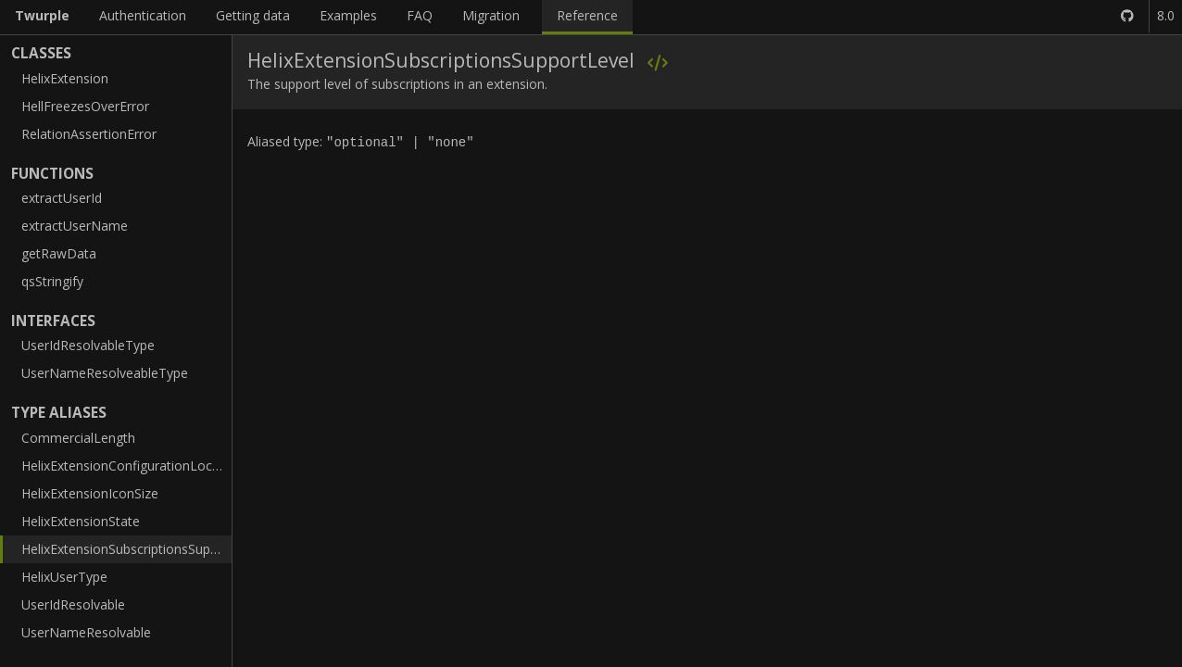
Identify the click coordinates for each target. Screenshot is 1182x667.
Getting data (253, 15)
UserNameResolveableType (104, 373)
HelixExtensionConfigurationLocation (126, 465)
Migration (491, 15)
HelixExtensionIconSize (89, 493)
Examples (348, 15)
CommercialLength (78, 438)
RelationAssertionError (89, 134)
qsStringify (52, 281)
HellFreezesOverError (85, 106)
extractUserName (74, 225)
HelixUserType (64, 576)
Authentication (142, 15)
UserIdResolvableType (88, 345)
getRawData (58, 253)
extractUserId (61, 198)
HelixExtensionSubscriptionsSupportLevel (126, 549)
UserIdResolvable (73, 604)
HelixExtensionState (80, 521)
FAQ (420, 15)
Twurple (42, 15)
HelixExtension (64, 78)
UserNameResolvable (86, 632)
